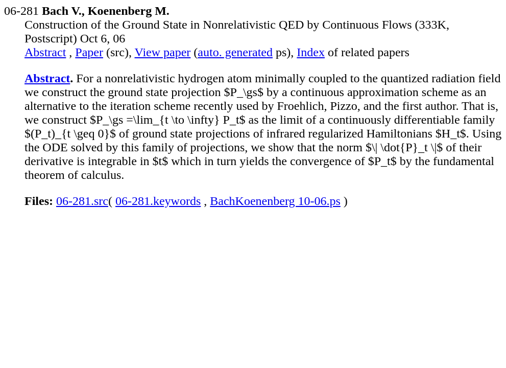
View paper (163, 52)
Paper (89, 52)
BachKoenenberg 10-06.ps (275, 201)
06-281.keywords (158, 201)
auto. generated (235, 52)
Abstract (45, 52)
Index (311, 52)
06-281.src (82, 201)
